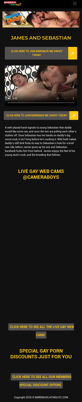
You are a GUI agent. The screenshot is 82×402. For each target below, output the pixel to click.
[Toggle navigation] (74, 3)
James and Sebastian (41, 38)
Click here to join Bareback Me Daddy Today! (36, 53)
